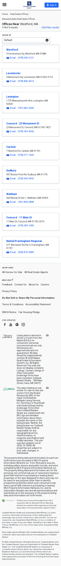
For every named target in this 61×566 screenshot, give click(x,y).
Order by (6, 35)
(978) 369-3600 (26, 131)
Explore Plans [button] (49, 508)
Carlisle (11, 146)
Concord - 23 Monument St (22, 123)
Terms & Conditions (12, 304)
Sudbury (11, 170)
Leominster (13, 73)
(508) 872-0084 (26, 252)
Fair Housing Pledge (29, 312)
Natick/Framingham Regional (24, 241)
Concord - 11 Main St (19, 217)
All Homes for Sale (12, 272)
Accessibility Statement (38, 304)
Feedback (7, 284)
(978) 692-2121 (26, 57)
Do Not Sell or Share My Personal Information (28, 297)
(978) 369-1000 (26, 225)
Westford (12, 49)
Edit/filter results (50, 27)
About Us (34, 284)
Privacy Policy (9, 291)
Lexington (12, 96)
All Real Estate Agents (36, 272)
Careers (45, 284)
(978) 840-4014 (26, 81)
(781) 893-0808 (26, 202)
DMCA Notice (9, 312)
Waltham (11, 194)
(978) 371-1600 (26, 155)
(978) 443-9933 (26, 178)
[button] (52, 5)
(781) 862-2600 (26, 108)
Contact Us (20, 284)
